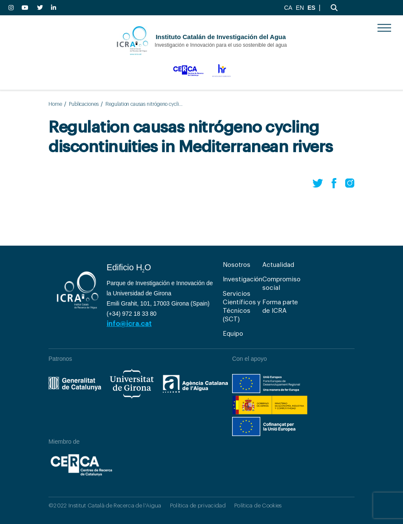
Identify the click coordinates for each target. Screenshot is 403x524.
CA (288, 7)
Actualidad (278, 265)
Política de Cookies (257, 505)
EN (300, 7)
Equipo (233, 334)
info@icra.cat (129, 323)
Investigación (242, 279)
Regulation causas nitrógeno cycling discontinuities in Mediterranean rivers (144, 104)
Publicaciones (84, 104)
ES (311, 7)
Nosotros (236, 265)
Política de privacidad (198, 505)
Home (55, 104)
